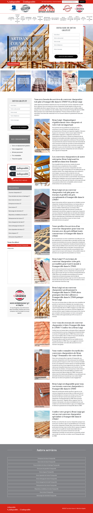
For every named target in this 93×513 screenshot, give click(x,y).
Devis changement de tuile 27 (63, 19)
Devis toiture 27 (34, 19)
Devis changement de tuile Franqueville (46, 482)
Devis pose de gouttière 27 (89, 18)
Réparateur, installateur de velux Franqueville (46, 489)
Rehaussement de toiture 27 (55, 19)
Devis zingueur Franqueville (46, 472)
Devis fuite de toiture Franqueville (46, 462)
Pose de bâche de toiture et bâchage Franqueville (46, 465)
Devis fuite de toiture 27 (23, 18)
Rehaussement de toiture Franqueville (46, 485)
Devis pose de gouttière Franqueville (46, 468)
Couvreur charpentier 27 (11, 19)
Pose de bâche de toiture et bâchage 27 (17, 18)
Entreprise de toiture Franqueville (46, 458)
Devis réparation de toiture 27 (77, 18)
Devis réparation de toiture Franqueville (46, 475)
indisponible (13, 2)
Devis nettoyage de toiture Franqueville (46, 478)
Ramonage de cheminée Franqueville (46, 495)
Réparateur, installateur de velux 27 (47, 19)
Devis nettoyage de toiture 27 (70, 18)
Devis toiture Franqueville (46, 492)
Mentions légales (81, 508)
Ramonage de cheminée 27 (40, 18)
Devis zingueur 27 (83, 19)
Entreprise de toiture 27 (28, 19)
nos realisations (13, 64)
